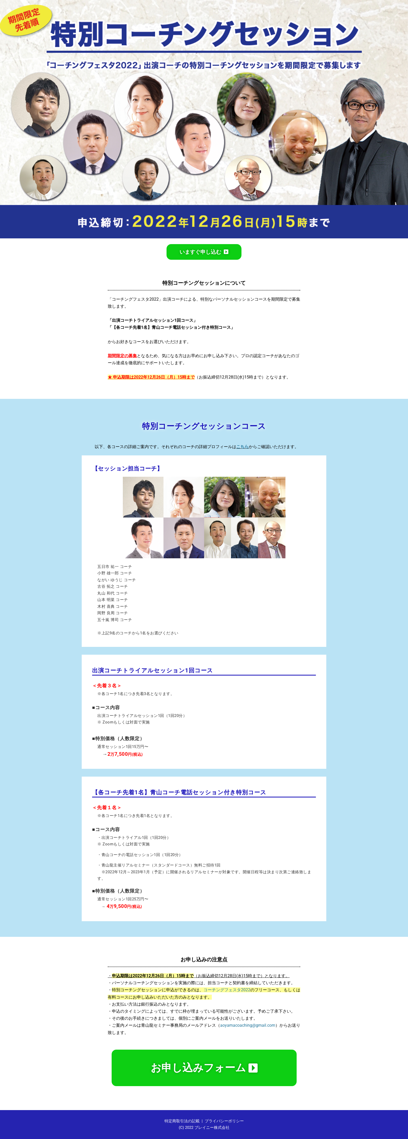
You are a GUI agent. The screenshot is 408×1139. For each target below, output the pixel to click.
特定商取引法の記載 (182, 1121)
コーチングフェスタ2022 (226, 989)
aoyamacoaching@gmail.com (247, 1025)
